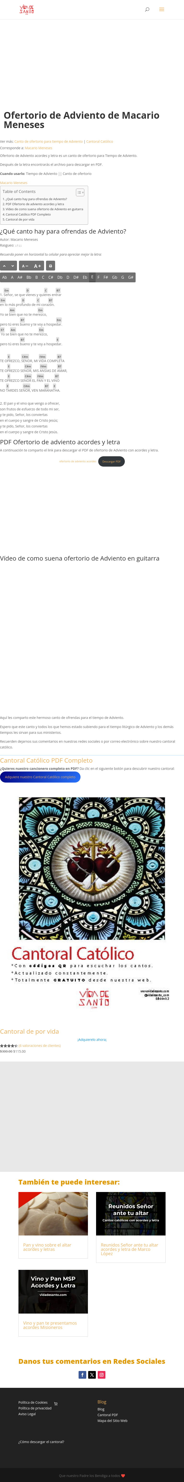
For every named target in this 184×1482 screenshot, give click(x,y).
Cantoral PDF (108, 1415)
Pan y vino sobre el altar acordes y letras (47, 1247)
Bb (28, 277)
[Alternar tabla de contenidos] (77, 192)
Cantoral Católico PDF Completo (28, 214)
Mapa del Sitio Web (112, 1420)
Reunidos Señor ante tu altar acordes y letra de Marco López (129, 1249)
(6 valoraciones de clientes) (40, 1045)
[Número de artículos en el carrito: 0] (56, 1404)
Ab (4, 277)
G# (130, 277)
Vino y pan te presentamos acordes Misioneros (50, 1325)
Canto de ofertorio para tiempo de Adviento (48, 141)
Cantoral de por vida (20, 219)
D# (76, 277)
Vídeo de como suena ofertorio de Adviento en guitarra (44, 209)
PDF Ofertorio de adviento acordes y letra (35, 204)
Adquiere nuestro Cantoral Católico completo (40, 777)
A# (19, 277)
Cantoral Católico (99, 141)
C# (50, 277)
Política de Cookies (33, 1402)
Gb (114, 277)
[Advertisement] (92, 60)
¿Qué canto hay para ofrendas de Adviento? (36, 199)
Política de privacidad (35, 1408)
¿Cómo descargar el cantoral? (41, 1441)
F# (106, 277)
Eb (85, 277)
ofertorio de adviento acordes (77, 461)
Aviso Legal (27, 1414)
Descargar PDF (111, 461)
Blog (101, 1409)
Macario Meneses (38, 148)
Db (59, 277)
